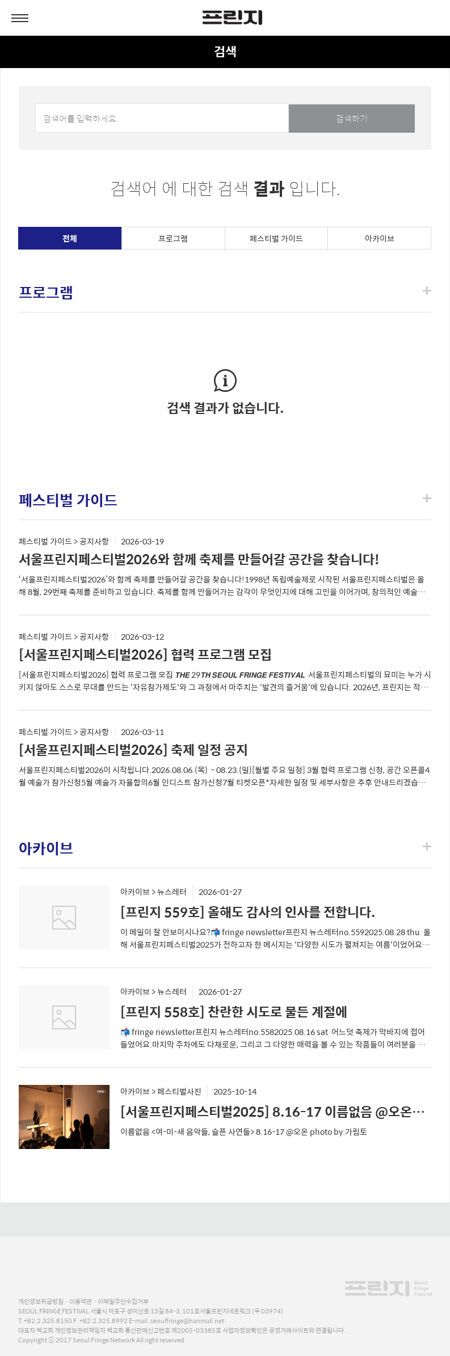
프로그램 (173, 238)
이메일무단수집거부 (123, 1301)
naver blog (250, 1219)
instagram (211, 1219)
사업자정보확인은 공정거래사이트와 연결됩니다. (284, 1330)
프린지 (388, 1272)
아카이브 (379, 238)
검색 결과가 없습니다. (225, 407)
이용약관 (80, 1301)
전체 (69, 238)
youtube (230, 1219)
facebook (195, 1219)
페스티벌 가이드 (276, 238)
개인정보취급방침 (41, 1301)
